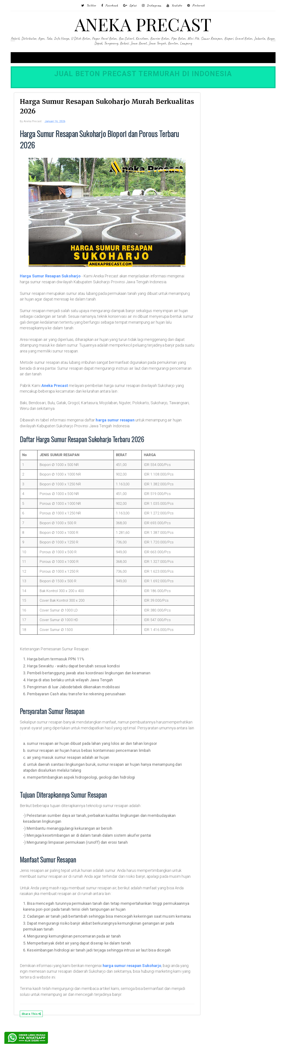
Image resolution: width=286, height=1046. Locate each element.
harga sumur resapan (120, 428)
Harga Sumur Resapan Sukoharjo (55, 278)
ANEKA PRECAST (143, 24)
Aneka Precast (60, 393)
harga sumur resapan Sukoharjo (137, 985)
